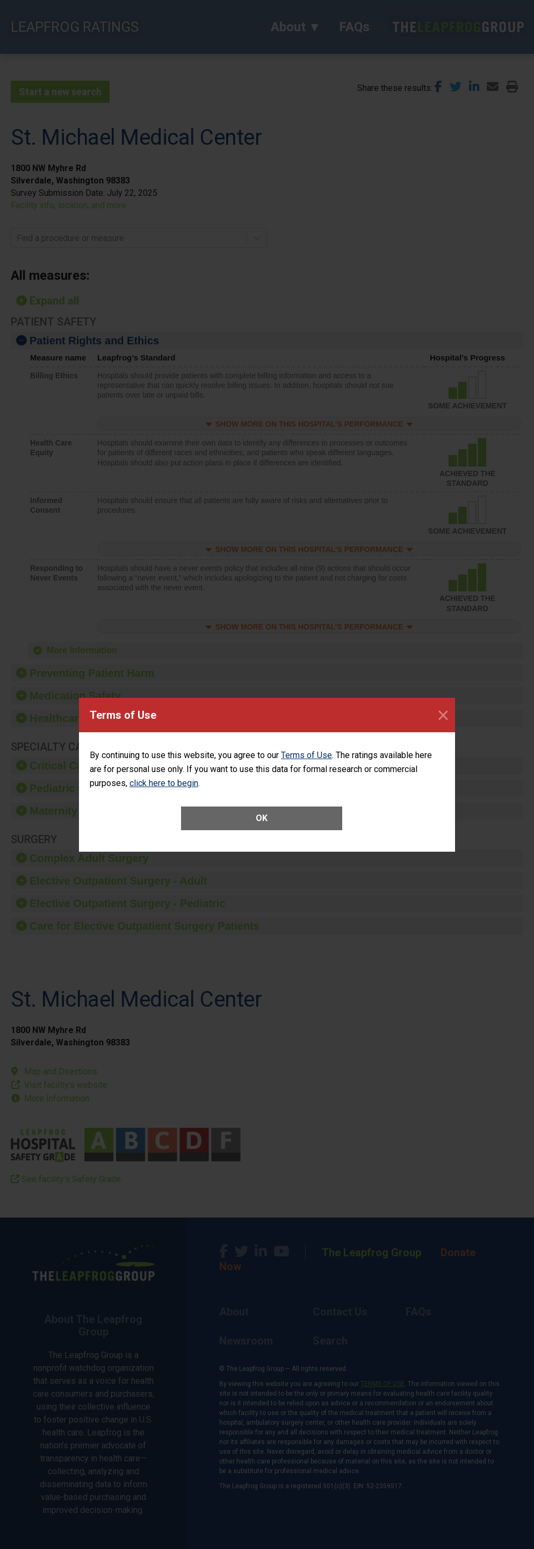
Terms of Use (306, 755)
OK (262, 818)
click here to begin (163, 783)
